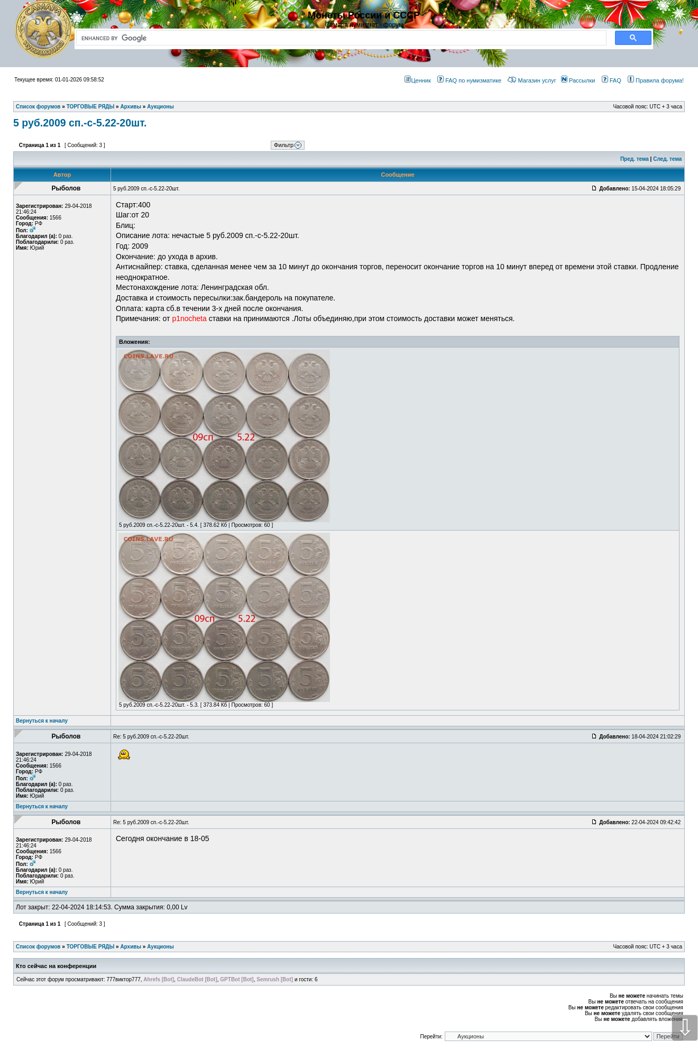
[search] (339, 38)
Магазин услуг (532, 80)
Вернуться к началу (42, 721)
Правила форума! (656, 80)
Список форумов (38, 947)
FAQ (611, 80)
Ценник (417, 80)
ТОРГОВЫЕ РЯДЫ (91, 947)
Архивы (130, 947)
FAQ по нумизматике (469, 80)
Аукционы (160, 947)
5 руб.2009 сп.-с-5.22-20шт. (80, 123)
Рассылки (578, 80)
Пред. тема (634, 159)
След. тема (667, 159)
